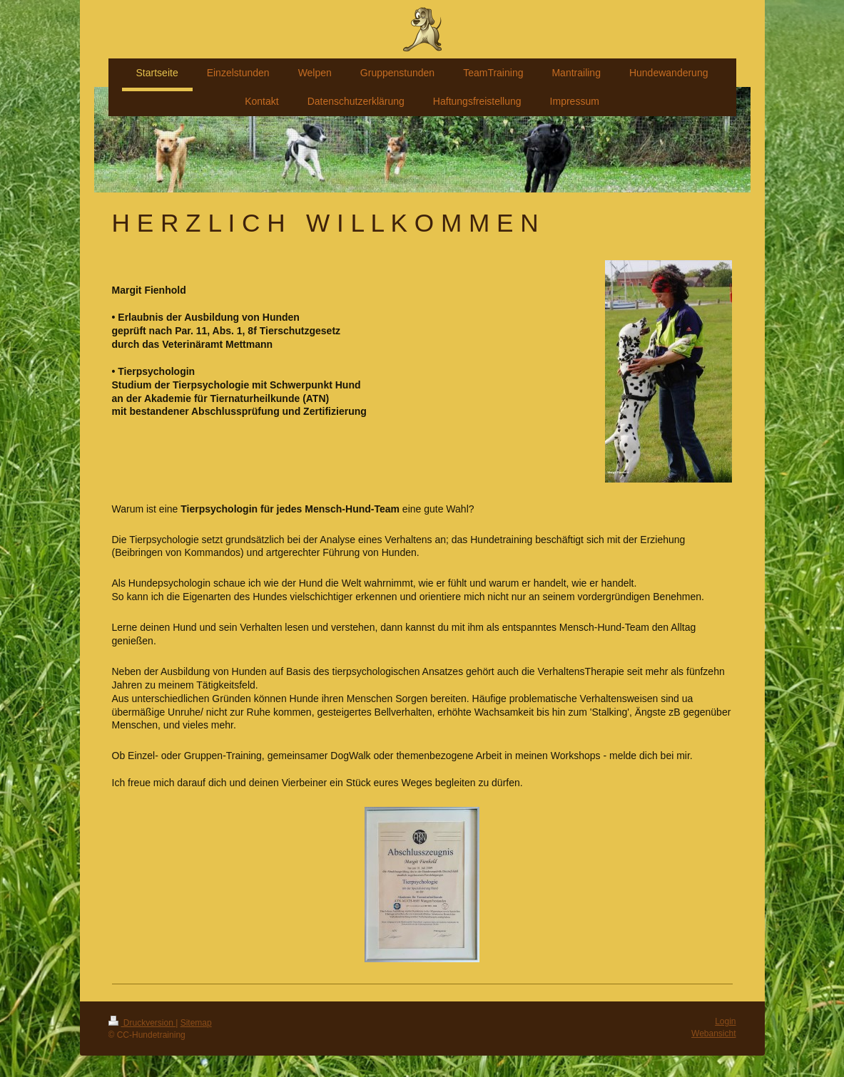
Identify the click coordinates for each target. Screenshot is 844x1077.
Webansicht (713, 1034)
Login (725, 1021)
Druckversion (142, 1023)
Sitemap (196, 1023)
